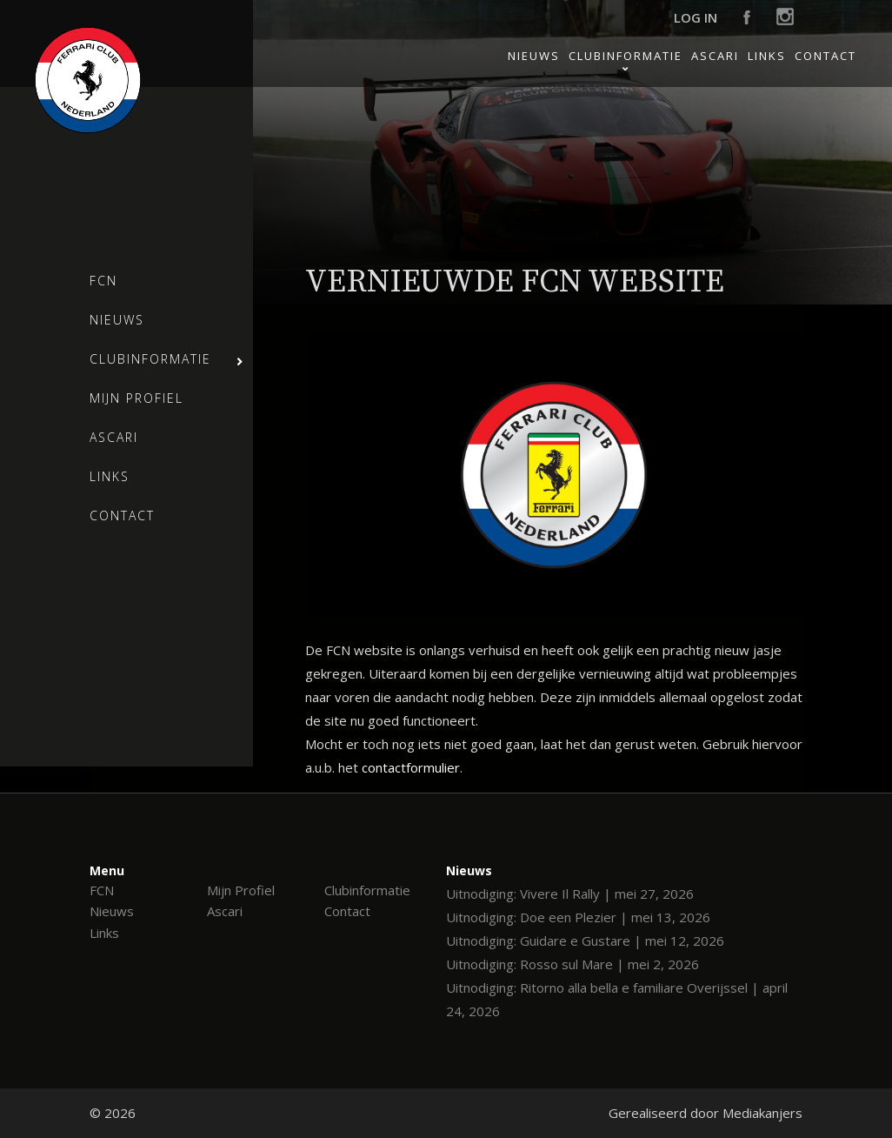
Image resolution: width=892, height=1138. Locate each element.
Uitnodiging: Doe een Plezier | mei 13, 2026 (578, 917)
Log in (695, 17)
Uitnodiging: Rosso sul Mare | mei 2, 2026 (572, 964)
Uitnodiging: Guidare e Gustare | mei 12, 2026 (585, 940)
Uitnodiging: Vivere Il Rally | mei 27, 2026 (570, 893)
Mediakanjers (762, 1112)
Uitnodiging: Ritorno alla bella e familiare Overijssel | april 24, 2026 (617, 999)
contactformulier (411, 767)
